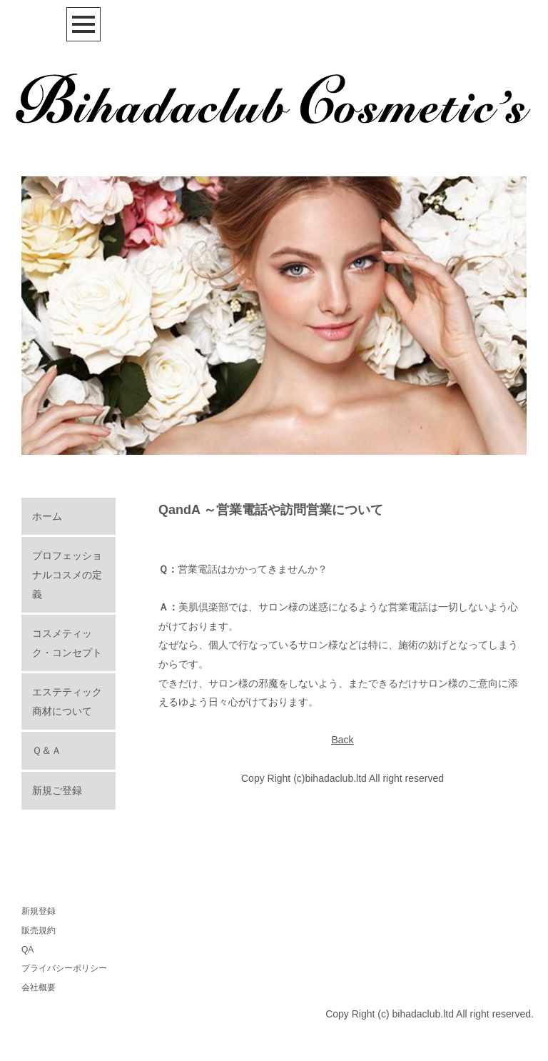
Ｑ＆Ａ (46, 750)
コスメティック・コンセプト (67, 643)
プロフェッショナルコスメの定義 (67, 574)
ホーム (47, 516)
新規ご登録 (57, 790)
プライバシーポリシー (64, 968)
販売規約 (38, 930)
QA (27, 950)
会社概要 (38, 987)
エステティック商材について (67, 701)
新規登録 (38, 911)
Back (342, 739)
